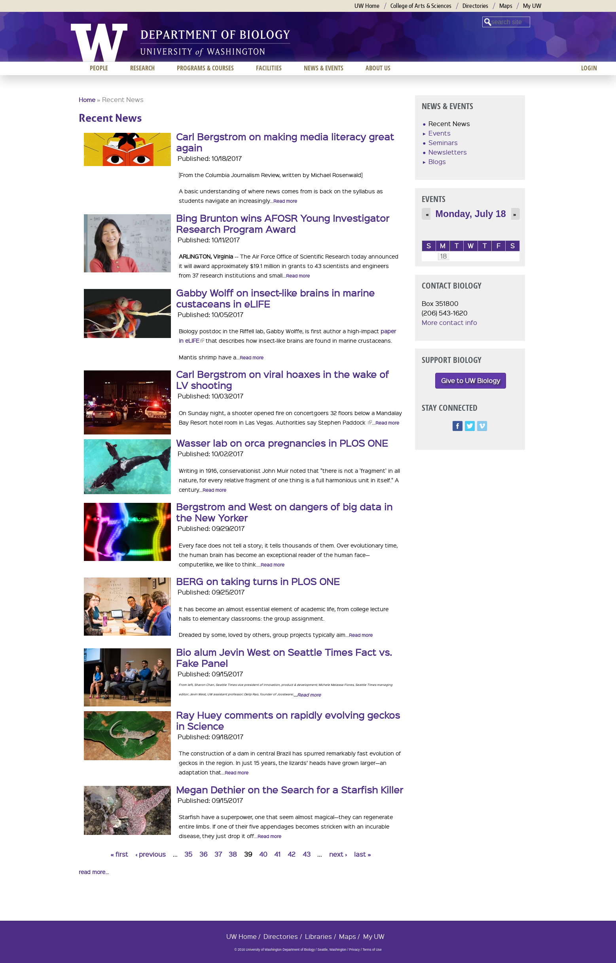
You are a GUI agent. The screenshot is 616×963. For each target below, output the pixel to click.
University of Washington (99, 43)
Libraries (318, 936)
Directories (475, 5)
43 (307, 854)
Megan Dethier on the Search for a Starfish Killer (289, 789)
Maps (505, 5)
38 (233, 854)
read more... (94, 871)
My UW (532, 5)
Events (439, 133)
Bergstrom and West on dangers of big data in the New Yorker (284, 512)
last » (362, 854)
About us (378, 68)
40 (263, 854)
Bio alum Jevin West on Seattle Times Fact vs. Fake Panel (284, 657)
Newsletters (447, 152)
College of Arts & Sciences (421, 5)
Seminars (443, 142)
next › (338, 854)
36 (203, 854)
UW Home (367, 5)
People (99, 68)
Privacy (354, 950)
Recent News (449, 123)
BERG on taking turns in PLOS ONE (258, 581)
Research (142, 68)
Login (589, 68)
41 (277, 854)
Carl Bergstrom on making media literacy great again (285, 142)
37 (218, 854)
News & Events (323, 68)
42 (292, 854)
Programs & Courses (205, 68)
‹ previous (150, 854)
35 (188, 854)
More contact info (449, 322)
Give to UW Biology (470, 380)
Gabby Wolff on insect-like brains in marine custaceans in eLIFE (275, 298)
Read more (285, 201)
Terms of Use (371, 950)
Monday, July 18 (471, 214)
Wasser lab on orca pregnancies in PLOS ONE (282, 442)
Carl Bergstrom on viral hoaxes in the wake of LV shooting (282, 379)
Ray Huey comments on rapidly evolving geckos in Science (288, 720)
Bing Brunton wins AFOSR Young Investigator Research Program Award (282, 223)
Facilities (269, 68)
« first (119, 854)
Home (87, 100)
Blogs (437, 161)
